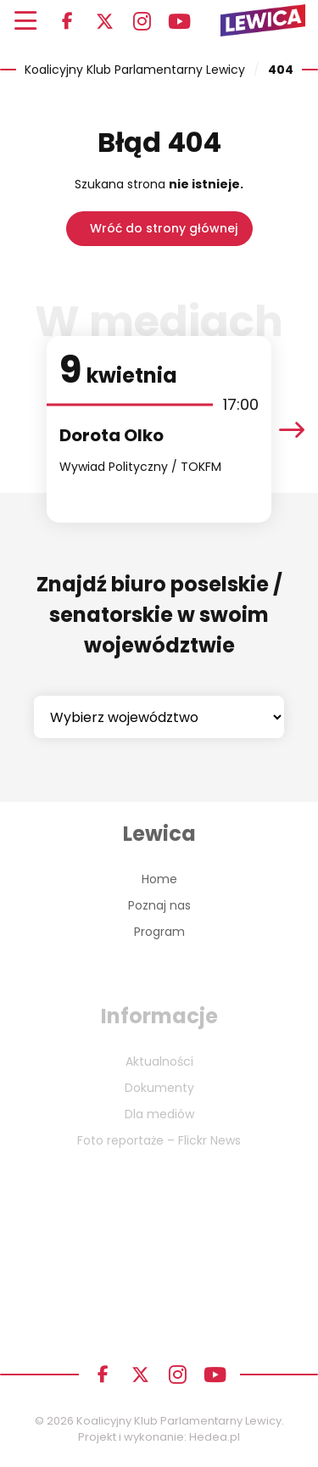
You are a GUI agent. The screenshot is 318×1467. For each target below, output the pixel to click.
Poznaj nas (159, 905)
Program (159, 931)
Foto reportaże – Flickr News (159, 1140)
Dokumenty (159, 1087)
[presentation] (292, 430)
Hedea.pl (214, 1437)
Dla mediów (159, 1114)
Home (159, 879)
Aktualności (159, 1061)
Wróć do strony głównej (163, 228)
